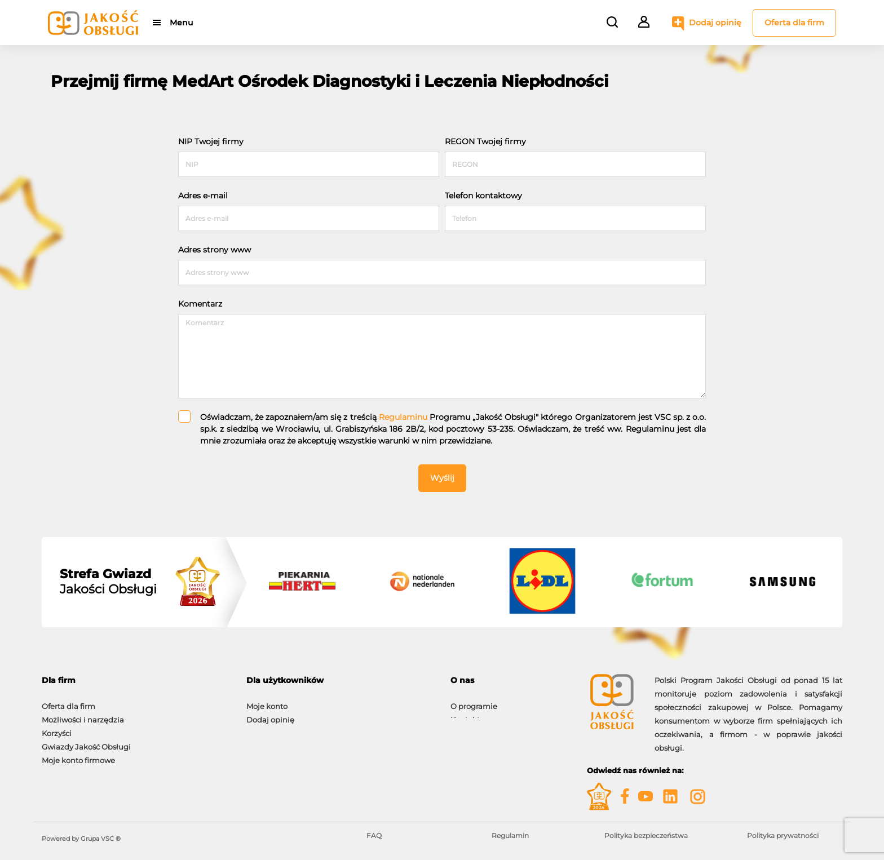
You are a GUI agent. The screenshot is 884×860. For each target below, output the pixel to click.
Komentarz (200, 304)
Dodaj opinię (715, 22)
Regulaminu (403, 417)
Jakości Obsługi (108, 581)
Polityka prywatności (783, 835)
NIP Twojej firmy (211, 141)
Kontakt (465, 714)
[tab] (135, 680)
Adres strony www (214, 250)
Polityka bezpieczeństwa (646, 835)
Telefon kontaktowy (483, 195)
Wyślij (442, 478)
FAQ (374, 835)
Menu (181, 22)
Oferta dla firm (794, 22)
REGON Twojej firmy (485, 141)
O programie (473, 700)
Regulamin (510, 835)
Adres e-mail (203, 195)
